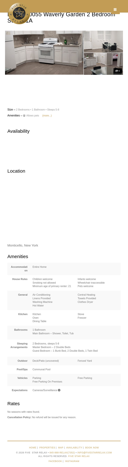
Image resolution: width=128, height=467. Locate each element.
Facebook (55, 461)
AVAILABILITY (74, 447)
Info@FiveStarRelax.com (94, 452)
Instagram (72, 461)
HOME (32, 447)
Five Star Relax (79, 456)
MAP (60, 447)
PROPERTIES (47, 447)
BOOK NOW (92, 447)
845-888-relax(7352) (62, 452)
